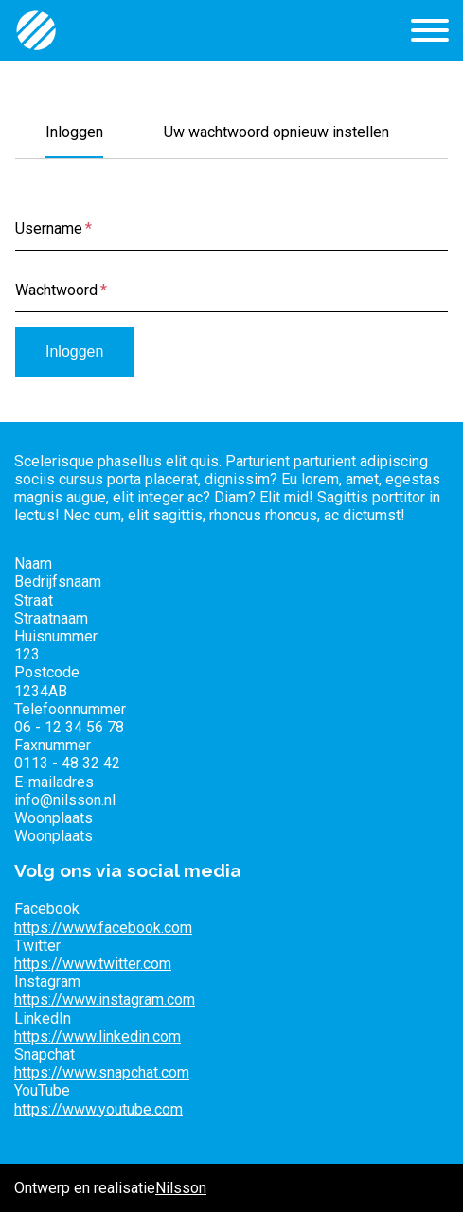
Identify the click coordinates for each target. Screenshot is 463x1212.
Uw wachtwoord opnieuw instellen (276, 132)
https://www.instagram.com (104, 1000)
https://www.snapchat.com (101, 1072)
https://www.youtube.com (98, 1109)
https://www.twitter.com (92, 964)
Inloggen (74, 132)
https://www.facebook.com (103, 928)
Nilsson (180, 1188)
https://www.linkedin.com (97, 1036)
